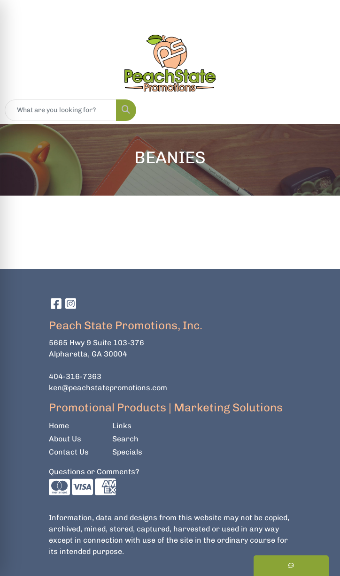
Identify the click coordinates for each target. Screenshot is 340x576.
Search (125, 438)
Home (59, 425)
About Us (65, 438)
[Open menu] (321, 110)
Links (121, 425)
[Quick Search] (60, 110)
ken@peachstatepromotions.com (108, 387)
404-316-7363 (75, 376)
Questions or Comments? (94, 471)
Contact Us (69, 451)
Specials (127, 451)
